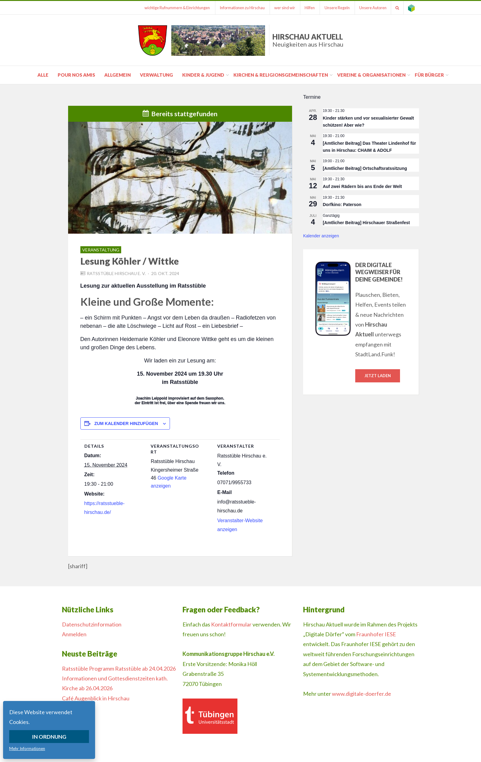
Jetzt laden (377, 375)
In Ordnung (49, 736)
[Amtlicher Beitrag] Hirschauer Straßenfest (366, 222)
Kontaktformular (231, 624)
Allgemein (117, 75)
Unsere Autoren (371, 7)
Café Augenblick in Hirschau (95, 698)
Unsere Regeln (335, 7)
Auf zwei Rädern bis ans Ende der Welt (362, 186)
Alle (42, 75)
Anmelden (74, 634)
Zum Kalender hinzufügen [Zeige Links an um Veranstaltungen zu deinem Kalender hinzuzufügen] (126, 423)
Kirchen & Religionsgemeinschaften (280, 75)
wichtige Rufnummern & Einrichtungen (173, 7)
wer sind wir (281, 7)
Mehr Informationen (27, 748)
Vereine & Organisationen (371, 75)
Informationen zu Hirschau (238, 7)
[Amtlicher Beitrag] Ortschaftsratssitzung (365, 168)
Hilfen (307, 7)
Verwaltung (156, 75)
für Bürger (429, 75)
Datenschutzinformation (91, 624)
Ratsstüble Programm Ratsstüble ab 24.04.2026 (119, 668)
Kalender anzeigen (321, 235)
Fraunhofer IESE (376, 634)
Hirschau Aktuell (307, 40)
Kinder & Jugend (203, 75)
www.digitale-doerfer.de (361, 693)
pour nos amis (76, 75)
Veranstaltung (100, 249)
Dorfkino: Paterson (342, 204)
